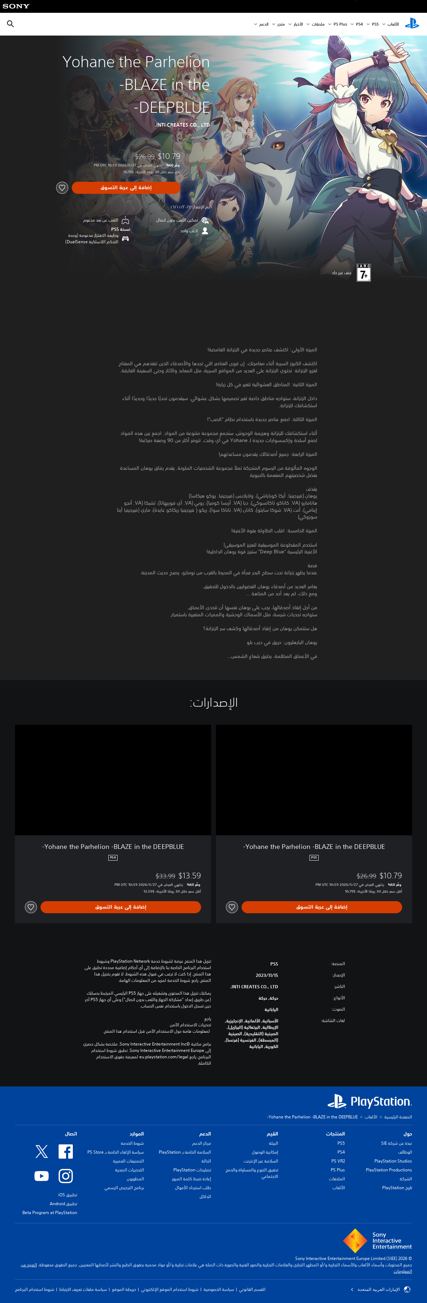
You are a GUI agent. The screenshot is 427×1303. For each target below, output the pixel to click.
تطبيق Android (63, 1204)
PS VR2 (338, 1161)
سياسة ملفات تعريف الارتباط (83, 1289)
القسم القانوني (252, 1289)
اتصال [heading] (71, 1134)
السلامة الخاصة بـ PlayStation (185, 1152)
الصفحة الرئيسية (398, 1117)
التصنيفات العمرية (128, 1161)
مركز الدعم (201, 1143)
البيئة (273, 1143)
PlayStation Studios (393, 1161)
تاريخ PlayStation (397, 1188)
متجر (281, 24)
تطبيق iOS (67, 1195)
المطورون (135, 1179)
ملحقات (318, 24)
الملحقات (337, 1179)
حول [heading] (408, 1134)
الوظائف (405, 1152)
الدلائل (205, 1196)
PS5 (341, 1143)
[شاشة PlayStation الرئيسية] (412, 24)
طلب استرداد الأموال (193, 1188)
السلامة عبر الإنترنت (261, 1161)
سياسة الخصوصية (219, 1289)
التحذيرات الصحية (129, 1170)
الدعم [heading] (205, 1134)
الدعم (264, 24)
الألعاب (393, 24)
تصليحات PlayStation (192, 1170)
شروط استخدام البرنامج (34, 1289)
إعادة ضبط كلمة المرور (191, 1179)
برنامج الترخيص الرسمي (124, 1188)
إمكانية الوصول (265, 1152)
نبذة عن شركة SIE (396, 1143)
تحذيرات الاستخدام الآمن (190, 1025)
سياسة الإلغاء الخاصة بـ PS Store (115, 1152)
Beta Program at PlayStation (49, 1212)
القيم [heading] (272, 1134)
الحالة (206, 1161)
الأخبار (298, 24)
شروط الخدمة (132, 1143)
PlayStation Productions (389, 1170)
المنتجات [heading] (335, 1134)
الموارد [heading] (137, 1134)
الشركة (406, 1179)
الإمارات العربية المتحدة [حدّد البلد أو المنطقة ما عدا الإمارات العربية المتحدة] (380, 1289)
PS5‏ (375, 24)
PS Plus (340, 24)
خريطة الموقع (124, 1289)
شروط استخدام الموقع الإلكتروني (170, 1289)
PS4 (359, 24)
